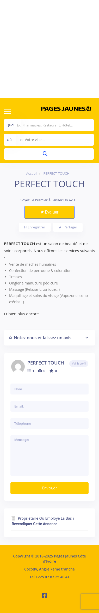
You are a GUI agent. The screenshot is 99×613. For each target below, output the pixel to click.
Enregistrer (34, 227)
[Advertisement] (49, 49)
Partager (68, 227)
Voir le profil (79, 363)
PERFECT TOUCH (45, 363)
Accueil (31, 173)
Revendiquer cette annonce (34, 524)
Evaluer (50, 212)
